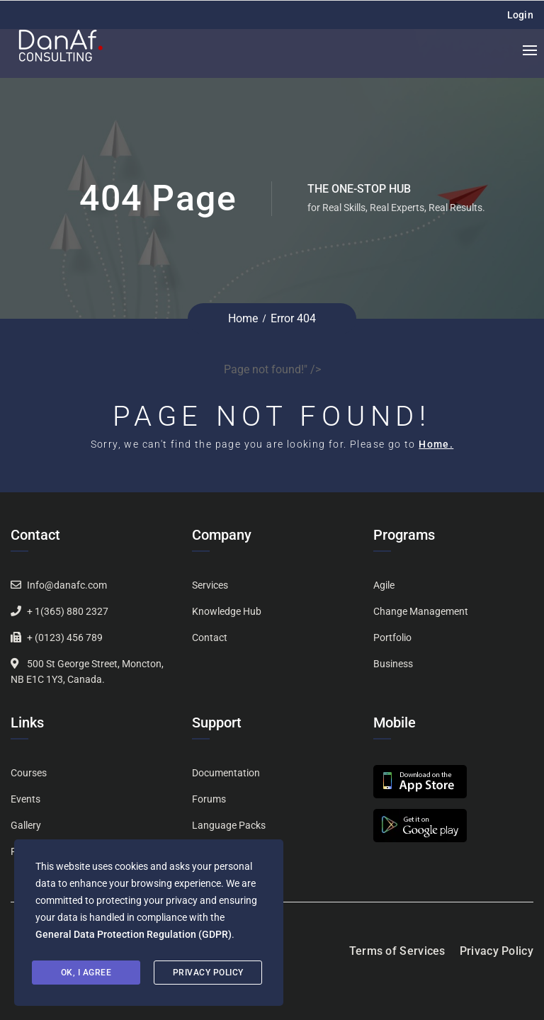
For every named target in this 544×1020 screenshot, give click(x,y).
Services (210, 585)
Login (520, 15)
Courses (29, 772)
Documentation (226, 772)
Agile (384, 585)
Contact (209, 637)
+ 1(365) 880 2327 (67, 611)
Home (243, 318)
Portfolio (392, 637)
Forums (209, 799)
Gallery (26, 825)
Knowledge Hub (226, 611)
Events (25, 799)
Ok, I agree (86, 973)
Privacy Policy (496, 951)
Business (393, 663)
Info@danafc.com (67, 585)
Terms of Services (397, 951)
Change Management (420, 611)
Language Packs (229, 825)
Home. (436, 444)
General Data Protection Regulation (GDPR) (133, 934)
